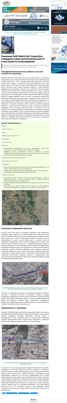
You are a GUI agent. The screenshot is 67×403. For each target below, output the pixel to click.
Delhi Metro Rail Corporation (12, 393)
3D (3, 393)
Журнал (15, 32)
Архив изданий (26, 34)
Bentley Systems (34, 393)
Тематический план (27, 32)
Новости (7, 32)
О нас (11, 32)
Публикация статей (17, 34)
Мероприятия (34, 34)
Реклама (20, 32)
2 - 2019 (3, 35)
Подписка (35, 32)
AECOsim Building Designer (24, 393)
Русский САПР (42, 32)
